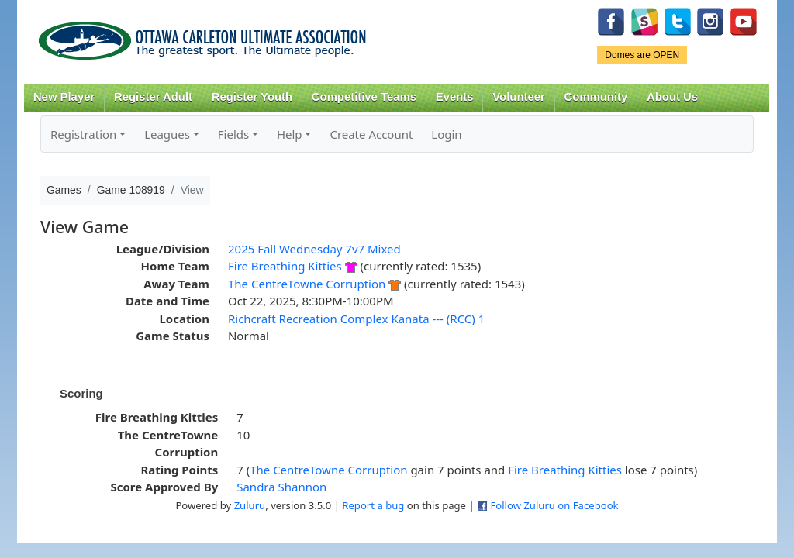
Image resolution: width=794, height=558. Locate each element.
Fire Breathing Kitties (285, 266)
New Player (64, 97)
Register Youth (252, 97)
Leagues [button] (167, 134)
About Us (672, 97)
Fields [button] (233, 134)
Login (446, 134)
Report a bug (373, 505)
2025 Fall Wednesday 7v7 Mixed (314, 249)
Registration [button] (83, 134)
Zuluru (250, 505)
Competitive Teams (364, 97)
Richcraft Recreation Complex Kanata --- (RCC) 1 (356, 318)
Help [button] (289, 134)
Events (455, 97)
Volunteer (518, 97)
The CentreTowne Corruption (306, 283)
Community (596, 97)
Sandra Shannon (281, 486)
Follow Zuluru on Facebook (554, 505)
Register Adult (153, 97)
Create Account (371, 134)
